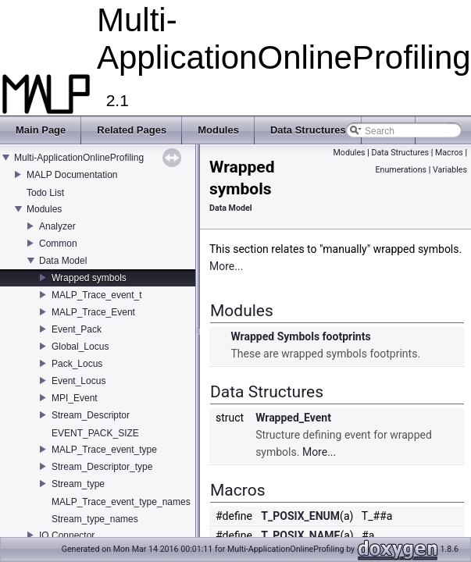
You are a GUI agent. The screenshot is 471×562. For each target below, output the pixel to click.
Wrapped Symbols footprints (300, 336)
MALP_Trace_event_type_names (121, 501)
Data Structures (400, 153)
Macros (449, 153)
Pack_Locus (77, 363)
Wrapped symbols (89, 277)
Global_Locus (80, 346)
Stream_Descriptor (91, 415)
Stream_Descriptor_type (102, 466)
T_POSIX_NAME (300, 535)
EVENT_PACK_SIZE (95, 433)
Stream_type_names (95, 519)
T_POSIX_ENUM (300, 516)
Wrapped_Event (293, 417)
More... (226, 266)
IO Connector (67, 535)
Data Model (63, 260)
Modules (44, 209)
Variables (450, 170)
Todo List (45, 192)
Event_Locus (78, 380)
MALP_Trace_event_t (97, 295)
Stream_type (78, 483)
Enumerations (400, 170)
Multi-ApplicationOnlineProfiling (79, 157)
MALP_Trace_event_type (104, 449)
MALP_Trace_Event (93, 312)
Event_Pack (77, 329)
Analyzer (57, 226)
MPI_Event (75, 398)
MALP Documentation (72, 174)
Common (58, 243)
